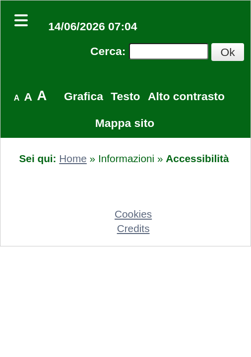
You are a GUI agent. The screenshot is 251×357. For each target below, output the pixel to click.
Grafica (83, 96)
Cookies (133, 214)
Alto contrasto (186, 96)
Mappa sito (124, 123)
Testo (125, 96)
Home (72, 158)
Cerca (106, 51)
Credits (133, 228)
